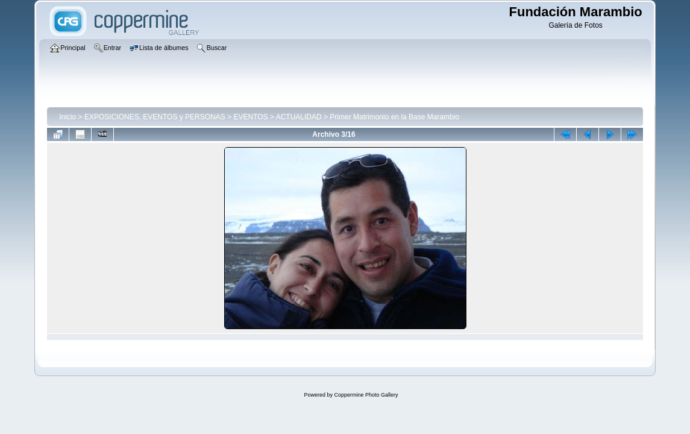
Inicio (67, 117)
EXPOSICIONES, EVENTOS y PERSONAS (154, 117)
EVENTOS (250, 117)
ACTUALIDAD (299, 117)
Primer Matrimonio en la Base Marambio (394, 117)
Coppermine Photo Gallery (366, 395)
